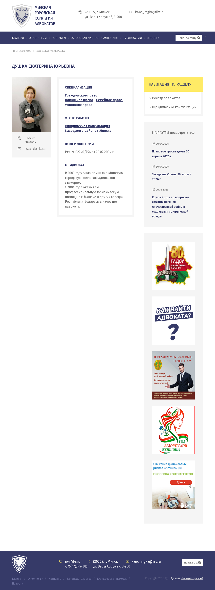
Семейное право (109, 100)
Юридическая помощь (112, 579)
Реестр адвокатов (21, 51)
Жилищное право (79, 100)
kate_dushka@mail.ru (35, 149)
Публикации (132, 38)
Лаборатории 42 (192, 578)
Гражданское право (81, 95)
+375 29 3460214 (30, 140)
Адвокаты (110, 38)
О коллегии (38, 38)
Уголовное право (79, 105)
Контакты (59, 38)
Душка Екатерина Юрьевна (51, 51)
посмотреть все (182, 133)
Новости (153, 38)
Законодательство (84, 38)
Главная (18, 38)
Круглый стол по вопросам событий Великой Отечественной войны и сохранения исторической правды (170, 207)
